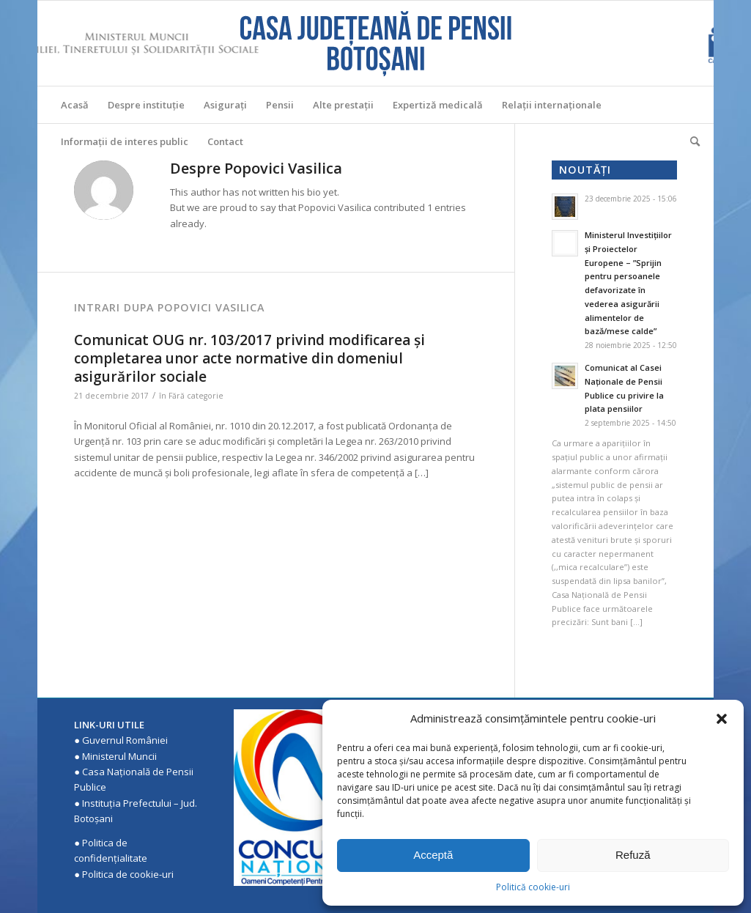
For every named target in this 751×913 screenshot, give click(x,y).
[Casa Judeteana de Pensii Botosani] (376, 43)
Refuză (633, 855)
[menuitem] (74, 104)
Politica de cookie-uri (128, 874)
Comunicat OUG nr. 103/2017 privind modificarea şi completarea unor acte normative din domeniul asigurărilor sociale (249, 357)
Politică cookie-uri (533, 887)
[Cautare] (690, 141)
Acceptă (433, 855)
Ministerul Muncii (119, 756)
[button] (721, 718)
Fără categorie (196, 396)
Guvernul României (125, 740)
